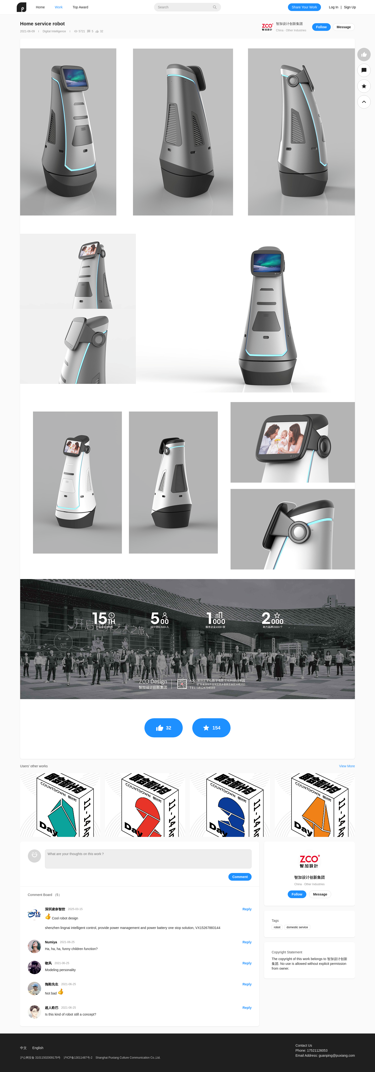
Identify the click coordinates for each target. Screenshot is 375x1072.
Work (58, 7)
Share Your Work (304, 7)
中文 (23, 1048)
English (37, 1048)
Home (40, 7)
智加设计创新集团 (289, 24)
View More (347, 766)
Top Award (80, 7)
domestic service (297, 927)
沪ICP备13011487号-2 (78, 1057)
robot (277, 927)
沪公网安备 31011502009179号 (40, 1057)
